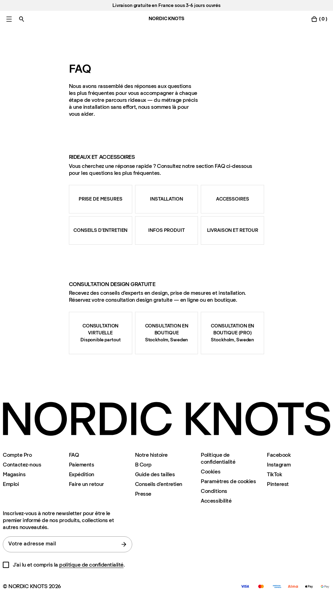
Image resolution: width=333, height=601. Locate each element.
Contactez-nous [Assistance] (22, 464)
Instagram (279, 464)
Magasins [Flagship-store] (14, 474)
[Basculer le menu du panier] (319, 19)
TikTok (274, 474)
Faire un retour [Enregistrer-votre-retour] (86, 484)
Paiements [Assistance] (81, 464)
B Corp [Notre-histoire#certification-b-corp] (143, 464)
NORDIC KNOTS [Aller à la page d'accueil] (166, 19)
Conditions (214, 491)
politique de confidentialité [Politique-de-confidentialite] (91, 564)
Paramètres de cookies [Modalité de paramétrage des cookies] (228, 481)
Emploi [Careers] (11, 484)
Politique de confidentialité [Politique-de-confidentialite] (218, 458)
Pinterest (278, 484)
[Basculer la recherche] (21, 19)
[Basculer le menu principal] (9, 19)
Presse (143, 493)
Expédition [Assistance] (81, 474)
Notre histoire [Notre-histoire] (151, 455)
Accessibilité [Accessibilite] (216, 500)
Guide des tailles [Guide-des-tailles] (155, 474)
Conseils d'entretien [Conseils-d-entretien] (158, 484)
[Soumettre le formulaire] (124, 544)
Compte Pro (17, 455)
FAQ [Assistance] (74, 455)
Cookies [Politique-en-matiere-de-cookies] (210, 471)
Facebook (279, 455)
